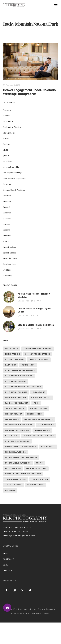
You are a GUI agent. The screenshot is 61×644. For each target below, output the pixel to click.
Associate (7, 108)
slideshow (7, 233)
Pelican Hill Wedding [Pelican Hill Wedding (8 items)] (15, 450)
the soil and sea (9, 245)
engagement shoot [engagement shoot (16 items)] (41, 396)
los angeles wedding (12, 165)
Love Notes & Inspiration (14, 176)
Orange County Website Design (32, 611)
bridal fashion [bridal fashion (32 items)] (12, 352)
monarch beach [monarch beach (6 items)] (42, 428)
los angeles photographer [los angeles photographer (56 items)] (18, 423)
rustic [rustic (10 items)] (39, 461)
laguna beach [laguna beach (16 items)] (12, 417)
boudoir (6, 113)
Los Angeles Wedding (12, 170)
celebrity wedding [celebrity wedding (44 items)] (14, 358)
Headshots (7, 159)
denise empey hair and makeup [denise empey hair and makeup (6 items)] (20, 368)
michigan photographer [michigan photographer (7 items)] (17, 428)
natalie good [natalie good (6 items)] (11, 434)
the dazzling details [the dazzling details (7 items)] (15, 477)
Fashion (6, 142)
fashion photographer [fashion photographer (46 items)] (16, 401)
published (7, 216)
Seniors (6, 227)
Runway (6, 222)
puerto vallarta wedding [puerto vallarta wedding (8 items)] (18, 461)
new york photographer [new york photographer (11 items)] (17, 439)
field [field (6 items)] (36, 401)
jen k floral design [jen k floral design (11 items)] (14, 407)
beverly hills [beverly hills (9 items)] (11, 347)
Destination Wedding (12, 125)
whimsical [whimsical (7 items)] (10, 488)
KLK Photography (23, 607)
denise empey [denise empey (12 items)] (28, 363)
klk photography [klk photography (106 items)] (38, 407)
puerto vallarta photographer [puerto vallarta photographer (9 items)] (21, 456)
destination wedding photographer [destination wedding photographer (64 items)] (23, 385)
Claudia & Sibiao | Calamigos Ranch (36, 322)
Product (6, 205)
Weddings (7, 267)
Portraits (7, 193)
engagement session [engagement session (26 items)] (15, 396)
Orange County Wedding (14, 188)
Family (6, 136)
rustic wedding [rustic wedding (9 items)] (13, 467)
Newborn (7, 182)
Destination (8, 119)
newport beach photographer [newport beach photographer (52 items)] (39, 434)
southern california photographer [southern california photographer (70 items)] (23, 472)
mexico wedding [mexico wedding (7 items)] (46, 423)
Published (7, 210)
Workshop (7, 273)
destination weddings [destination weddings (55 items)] (16, 390)
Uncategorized (9, 262)
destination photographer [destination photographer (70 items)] (18, 374)
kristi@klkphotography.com (19, 533)
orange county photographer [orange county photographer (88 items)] (20, 445)
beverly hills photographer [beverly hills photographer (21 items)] (37, 347)
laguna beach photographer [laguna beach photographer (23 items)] (38, 417)
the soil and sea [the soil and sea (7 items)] (40, 477)
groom (6, 153)
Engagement (8, 130)
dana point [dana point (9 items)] (10, 363)
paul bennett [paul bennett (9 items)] (48, 445)
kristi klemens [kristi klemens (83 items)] (34, 412)
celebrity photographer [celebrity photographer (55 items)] (37, 352)
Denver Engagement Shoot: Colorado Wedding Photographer (29, 90)
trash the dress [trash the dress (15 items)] (13, 483)
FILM (5, 147)
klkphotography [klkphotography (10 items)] (13, 412)
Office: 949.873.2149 (16, 529)
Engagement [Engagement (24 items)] (39, 390)
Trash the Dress (10, 256)
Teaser (6, 239)
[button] (7, 608)
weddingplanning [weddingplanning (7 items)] (35, 483)
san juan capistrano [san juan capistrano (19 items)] (36, 467)
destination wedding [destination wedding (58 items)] (15, 379)
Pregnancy (8, 199)
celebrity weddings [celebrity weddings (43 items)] (38, 358)
